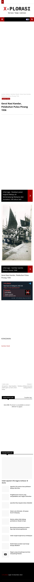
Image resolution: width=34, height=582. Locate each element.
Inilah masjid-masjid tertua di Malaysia (21, 535)
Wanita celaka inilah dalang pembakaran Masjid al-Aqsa (18, 520)
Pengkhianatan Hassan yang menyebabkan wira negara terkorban (20, 495)
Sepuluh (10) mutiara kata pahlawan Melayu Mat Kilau (20, 487)
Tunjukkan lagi (28, 397)
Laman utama (5, 94)
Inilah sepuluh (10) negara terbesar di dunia (15, 482)
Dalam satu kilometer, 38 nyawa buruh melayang (19, 512)
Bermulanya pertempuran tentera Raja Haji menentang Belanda (20, 528)
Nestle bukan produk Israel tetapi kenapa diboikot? (19, 544)
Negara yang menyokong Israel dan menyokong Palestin (20, 552)
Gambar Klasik (15, 94)
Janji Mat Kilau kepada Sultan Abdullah (21, 503)
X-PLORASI (5, 575)
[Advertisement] (17, 40)
